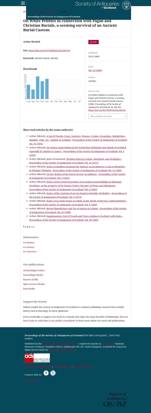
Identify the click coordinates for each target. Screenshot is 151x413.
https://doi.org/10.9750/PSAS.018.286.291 (49, 50)
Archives (36, 11)
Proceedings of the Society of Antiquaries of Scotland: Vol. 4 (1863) (63, 189)
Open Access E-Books (33, 284)
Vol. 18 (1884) (50, 11)
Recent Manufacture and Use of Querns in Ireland (72, 208)
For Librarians (30, 251)
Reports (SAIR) (30, 279)
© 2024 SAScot (32, 380)
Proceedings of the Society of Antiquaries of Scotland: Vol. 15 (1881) (87, 170)
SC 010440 (107, 343)
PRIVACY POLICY (62, 366)
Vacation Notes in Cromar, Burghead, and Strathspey (93, 159)
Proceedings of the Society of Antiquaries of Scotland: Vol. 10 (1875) (63, 162)
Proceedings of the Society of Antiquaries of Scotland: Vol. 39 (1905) (63, 219)
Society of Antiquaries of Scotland (60, 343)
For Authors (28, 247)
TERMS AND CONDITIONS (38, 366)
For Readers (28, 242)
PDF (94, 42)
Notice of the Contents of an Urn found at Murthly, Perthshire (78, 193)
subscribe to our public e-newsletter (56, 320)
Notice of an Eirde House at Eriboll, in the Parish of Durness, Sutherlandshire (86, 200)
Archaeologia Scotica (33, 270)
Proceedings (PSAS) (33, 274)
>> (33, 226)
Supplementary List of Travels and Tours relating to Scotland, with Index (84, 216)
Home (26, 11)
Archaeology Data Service (62, 349)
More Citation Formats (101, 116)
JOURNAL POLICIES (83, 366)
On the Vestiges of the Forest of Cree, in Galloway (71, 174)
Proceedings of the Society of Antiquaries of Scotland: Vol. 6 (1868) (63, 204)
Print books (29, 288)
